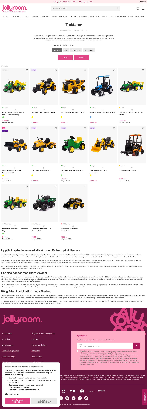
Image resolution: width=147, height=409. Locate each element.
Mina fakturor (7, 345)
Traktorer (84, 30)
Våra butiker (37, 356)
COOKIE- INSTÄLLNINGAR (44, 401)
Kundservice (142, 1)
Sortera (81, 58)
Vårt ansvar (6, 362)
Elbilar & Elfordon (73, 30)
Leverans (35, 339)
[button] (138, 9)
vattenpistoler (79, 266)
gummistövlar (138, 279)
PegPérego (21, 260)
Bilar (66, 50)
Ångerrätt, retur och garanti (43, 333)
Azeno (15, 260)
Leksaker (63, 30)
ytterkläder (120, 279)
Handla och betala (39, 345)
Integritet (36, 351)
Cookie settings (8, 356)
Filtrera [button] (65, 58)
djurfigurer (132, 266)
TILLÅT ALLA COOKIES (17, 401)
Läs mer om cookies (12, 394)
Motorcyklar (89, 50)
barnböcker (81, 301)
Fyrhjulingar (76, 50)
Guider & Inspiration (10, 351)
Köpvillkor (6, 339)
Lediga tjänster (38, 362)
